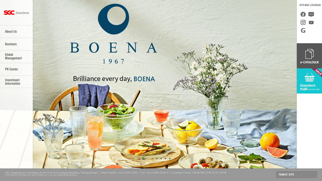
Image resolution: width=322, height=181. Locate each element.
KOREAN (316, 5)
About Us (16, 31)
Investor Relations (16, 81)
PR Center (16, 69)
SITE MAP (304, 5)
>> (143, 158)
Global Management (16, 56)
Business (16, 44)
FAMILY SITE (286, 174)
